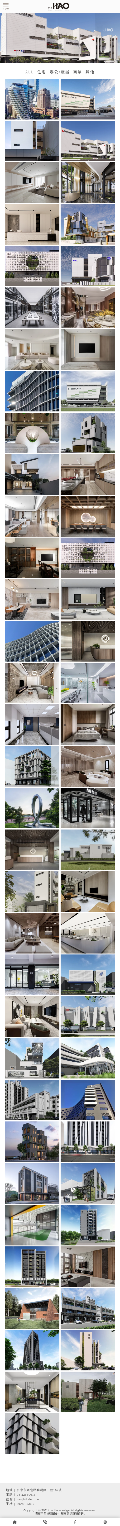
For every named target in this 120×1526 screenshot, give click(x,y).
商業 (77, 72)
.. (84, 1513)
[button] (45, 59)
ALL (29, 72)
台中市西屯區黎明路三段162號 (39, 1490)
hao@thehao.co (28, 1499)
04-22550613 (26, 1494)
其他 (90, 72)
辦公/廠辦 (60, 72)
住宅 (41, 72)
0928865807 (25, 1504)
